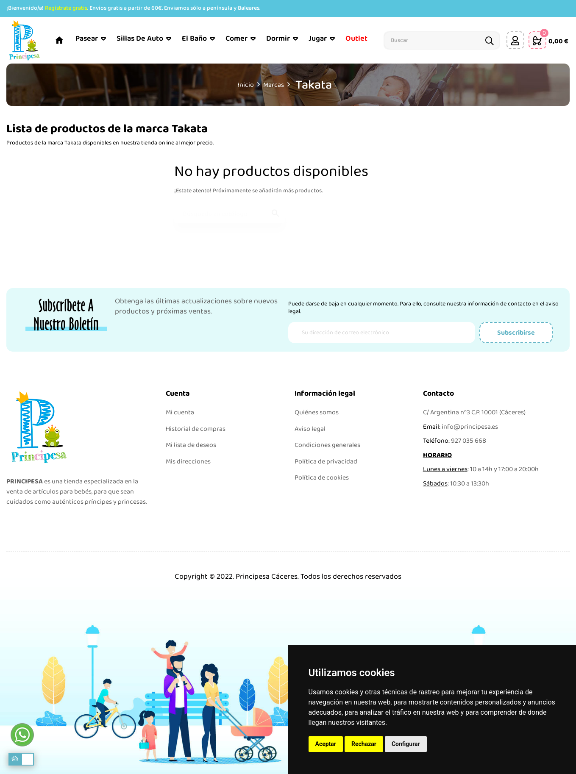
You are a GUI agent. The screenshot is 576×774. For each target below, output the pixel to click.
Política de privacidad (326, 461)
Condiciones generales (327, 445)
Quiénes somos (317, 412)
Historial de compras (195, 429)
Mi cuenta (180, 412)
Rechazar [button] (363, 744)
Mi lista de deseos (191, 445)
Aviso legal (310, 429)
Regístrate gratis (66, 8)
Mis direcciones (188, 461)
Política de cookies (322, 477)
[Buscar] (229, 210)
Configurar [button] (406, 744)
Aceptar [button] (326, 744)
